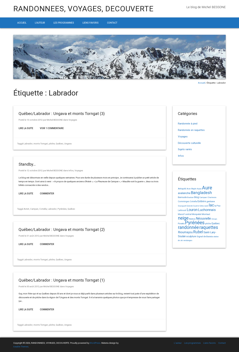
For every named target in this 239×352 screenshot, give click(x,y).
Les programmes (63, 22)
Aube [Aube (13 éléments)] (199, 189)
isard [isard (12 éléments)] (206, 206)
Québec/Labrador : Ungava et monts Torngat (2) (62, 229)
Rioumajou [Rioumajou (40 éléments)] (185, 232)
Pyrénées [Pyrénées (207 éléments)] (195, 222)
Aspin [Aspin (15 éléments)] (194, 189)
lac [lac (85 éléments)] (211, 205)
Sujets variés (185, 149)
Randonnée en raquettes (191, 130)
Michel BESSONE (54, 120)
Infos (70, 170)
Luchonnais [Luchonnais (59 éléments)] (207, 210)
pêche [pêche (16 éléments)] (208, 223)
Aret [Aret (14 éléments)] (189, 189)
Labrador (28, 143)
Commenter (47, 193)
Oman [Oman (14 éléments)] (214, 219)
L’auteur (40, 22)
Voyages (72, 120)
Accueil (21, 22)
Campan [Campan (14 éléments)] (203, 197)
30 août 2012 (33, 286)
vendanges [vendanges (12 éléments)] (187, 240)
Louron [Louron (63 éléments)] (192, 210)
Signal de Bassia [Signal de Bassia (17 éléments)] (205, 236)
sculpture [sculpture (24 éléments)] (191, 236)
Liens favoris (90, 22)
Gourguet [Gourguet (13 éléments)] (182, 206)
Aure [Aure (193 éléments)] (207, 188)
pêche (51, 143)
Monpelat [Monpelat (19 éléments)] (196, 214)
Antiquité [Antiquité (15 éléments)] (182, 189)
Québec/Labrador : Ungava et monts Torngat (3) (62, 113)
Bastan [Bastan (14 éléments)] (190, 197)
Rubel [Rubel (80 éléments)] (198, 232)
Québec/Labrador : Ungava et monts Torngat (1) (62, 280)
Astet (26, 209)
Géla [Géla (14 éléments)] (201, 206)
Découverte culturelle (189, 143)
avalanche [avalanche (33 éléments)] (184, 193)
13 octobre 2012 (34, 120)
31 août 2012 (33, 236)
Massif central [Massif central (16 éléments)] (185, 214)
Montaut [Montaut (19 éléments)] (206, 214)
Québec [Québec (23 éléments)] (215, 223)
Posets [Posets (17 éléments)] (181, 223)
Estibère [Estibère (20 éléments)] (202, 201)
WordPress (95, 343)
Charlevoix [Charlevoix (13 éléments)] (211, 197)
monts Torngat (40, 143)
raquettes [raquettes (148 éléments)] (208, 227)
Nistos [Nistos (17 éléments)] (192, 219)
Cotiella (42, 209)
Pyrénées (61, 209)
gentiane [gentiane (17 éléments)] (210, 201)
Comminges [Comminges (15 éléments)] (183, 201)
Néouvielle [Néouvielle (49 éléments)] (203, 218)
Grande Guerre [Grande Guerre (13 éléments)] (192, 206)
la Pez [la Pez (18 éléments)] (217, 205)
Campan (34, 209)
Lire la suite (26, 128)
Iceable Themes (20, 346)
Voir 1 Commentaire (52, 128)
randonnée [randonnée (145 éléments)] (188, 227)
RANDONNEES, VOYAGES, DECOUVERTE (83, 8)
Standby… (27, 164)
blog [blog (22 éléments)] (196, 197)
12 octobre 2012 (34, 170)
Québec (59, 143)
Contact (112, 22)
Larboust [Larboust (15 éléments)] (182, 210)
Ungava (67, 143)
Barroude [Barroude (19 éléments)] (182, 197)
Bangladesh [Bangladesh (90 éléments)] (201, 192)
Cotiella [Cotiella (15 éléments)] (193, 201)
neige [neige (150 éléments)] (183, 218)
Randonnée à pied (187, 123)
